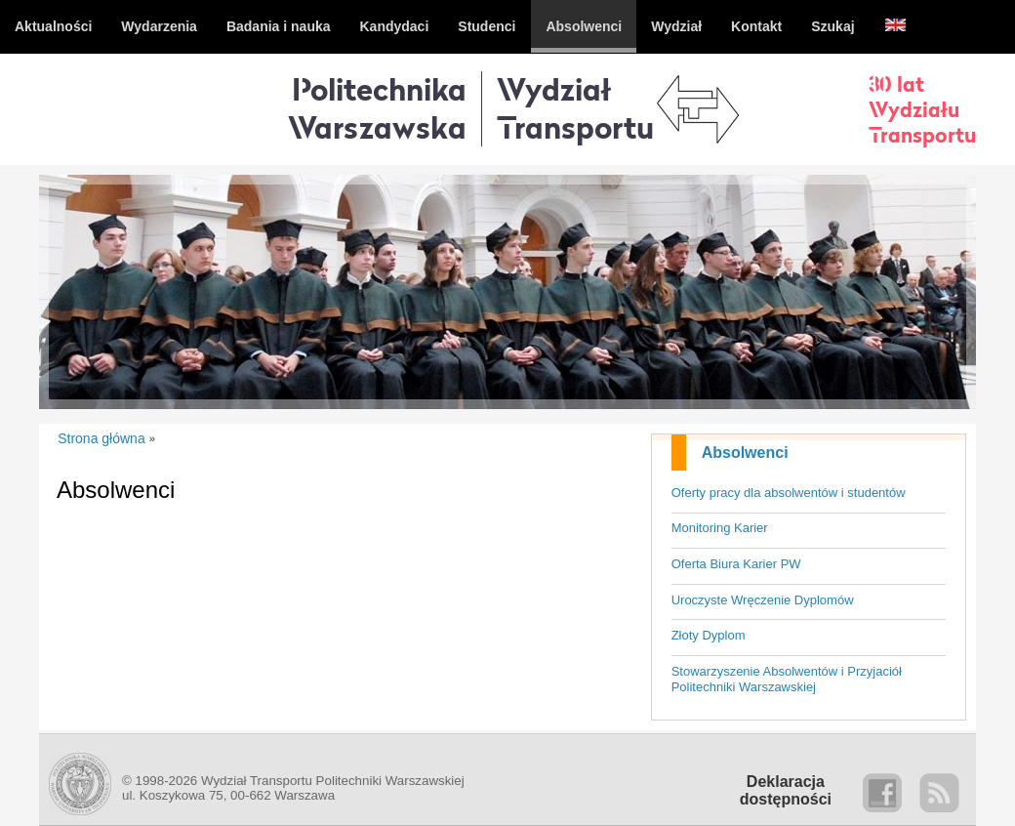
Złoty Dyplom (708, 635)
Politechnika (377, 108)
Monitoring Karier (719, 527)
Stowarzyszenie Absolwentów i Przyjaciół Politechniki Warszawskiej (786, 679)
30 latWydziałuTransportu (922, 109)
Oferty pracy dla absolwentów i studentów (788, 492)
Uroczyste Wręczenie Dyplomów (762, 600)
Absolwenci (745, 452)
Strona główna (101, 438)
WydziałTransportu (575, 108)
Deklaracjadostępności (786, 790)
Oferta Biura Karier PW (736, 564)
